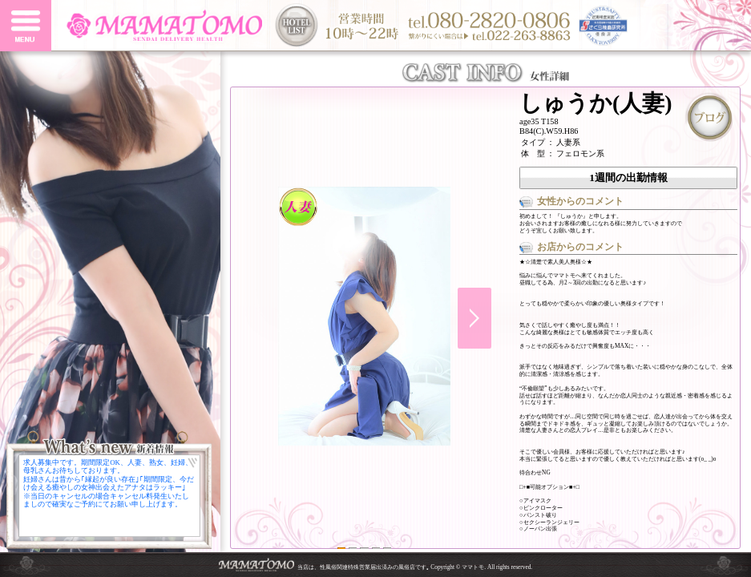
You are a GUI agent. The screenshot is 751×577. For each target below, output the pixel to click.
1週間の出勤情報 (628, 177)
